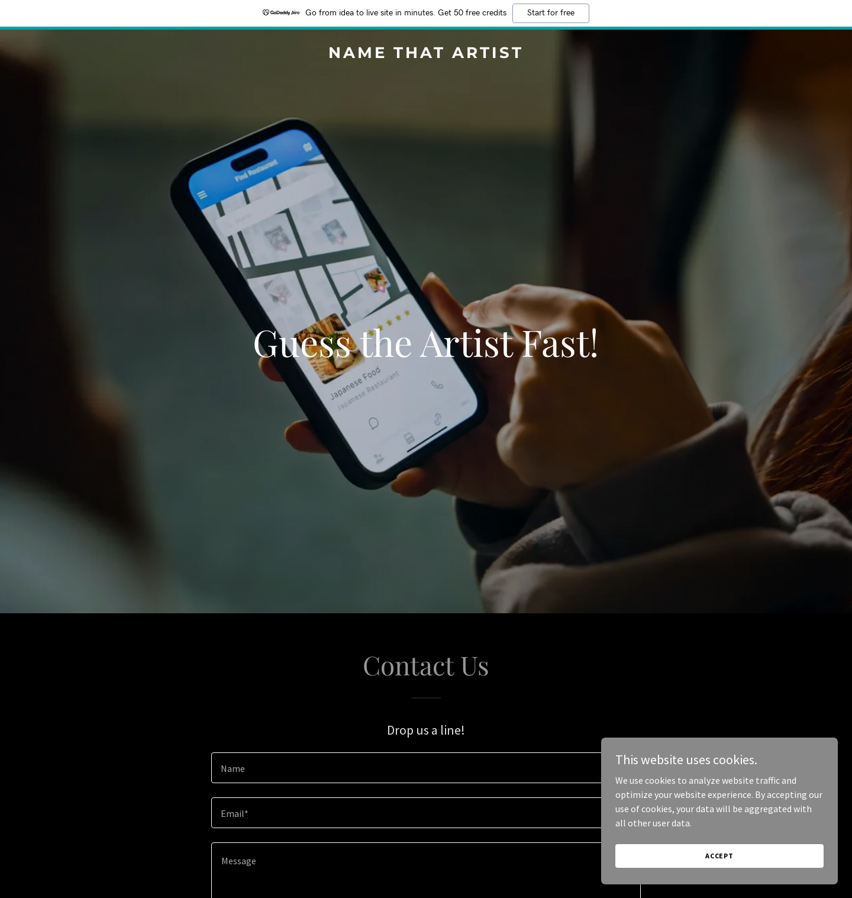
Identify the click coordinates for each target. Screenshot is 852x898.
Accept (719, 855)
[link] (426, 54)
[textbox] (425, 767)
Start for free (551, 13)
